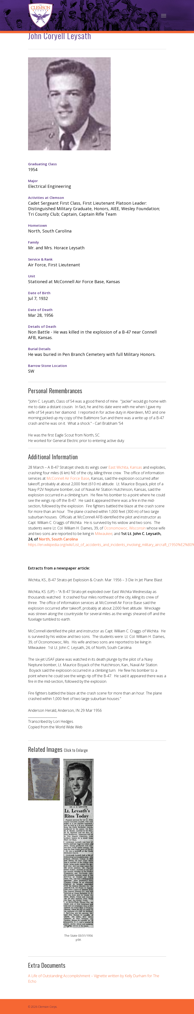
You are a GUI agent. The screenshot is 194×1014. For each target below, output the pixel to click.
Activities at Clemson (46, 197)
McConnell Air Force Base (67, 478)
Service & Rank (40, 259)
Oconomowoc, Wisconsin (125, 528)
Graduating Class (42, 164)
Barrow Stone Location (47, 365)
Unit (31, 276)
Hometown (37, 225)
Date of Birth (39, 293)
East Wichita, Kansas (125, 467)
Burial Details (39, 348)
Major (33, 180)
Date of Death (40, 309)
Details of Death (42, 326)
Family (33, 242)
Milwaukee (103, 533)
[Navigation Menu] (163, 15)
